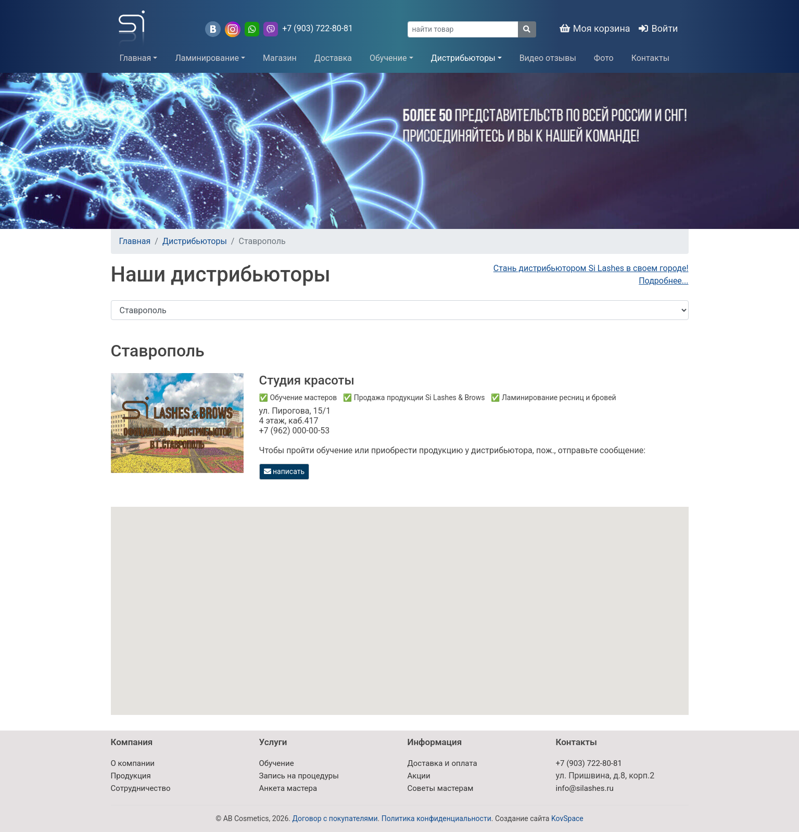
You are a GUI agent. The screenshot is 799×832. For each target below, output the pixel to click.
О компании (133, 763)
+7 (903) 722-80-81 (317, 28)
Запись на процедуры (299, 775)
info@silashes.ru (585, 788)
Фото (604, 58)
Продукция (131, 775)
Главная (135, 241)
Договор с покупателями (334, 818)
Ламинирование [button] (207, 58)
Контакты (650, 58)
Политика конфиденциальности (436, 818)
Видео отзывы (547, 58)
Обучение (276, 763)
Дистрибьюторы (194, 241)
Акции (419, 775)
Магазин (280, 58)
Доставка (333, 58)
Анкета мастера (288, 788)
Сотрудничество (141, 788)
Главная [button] (135, 58)
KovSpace (567, 818)
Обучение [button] (388, 58)
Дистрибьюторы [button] (463, 58)
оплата (464, 763)
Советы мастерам (441, 788)
